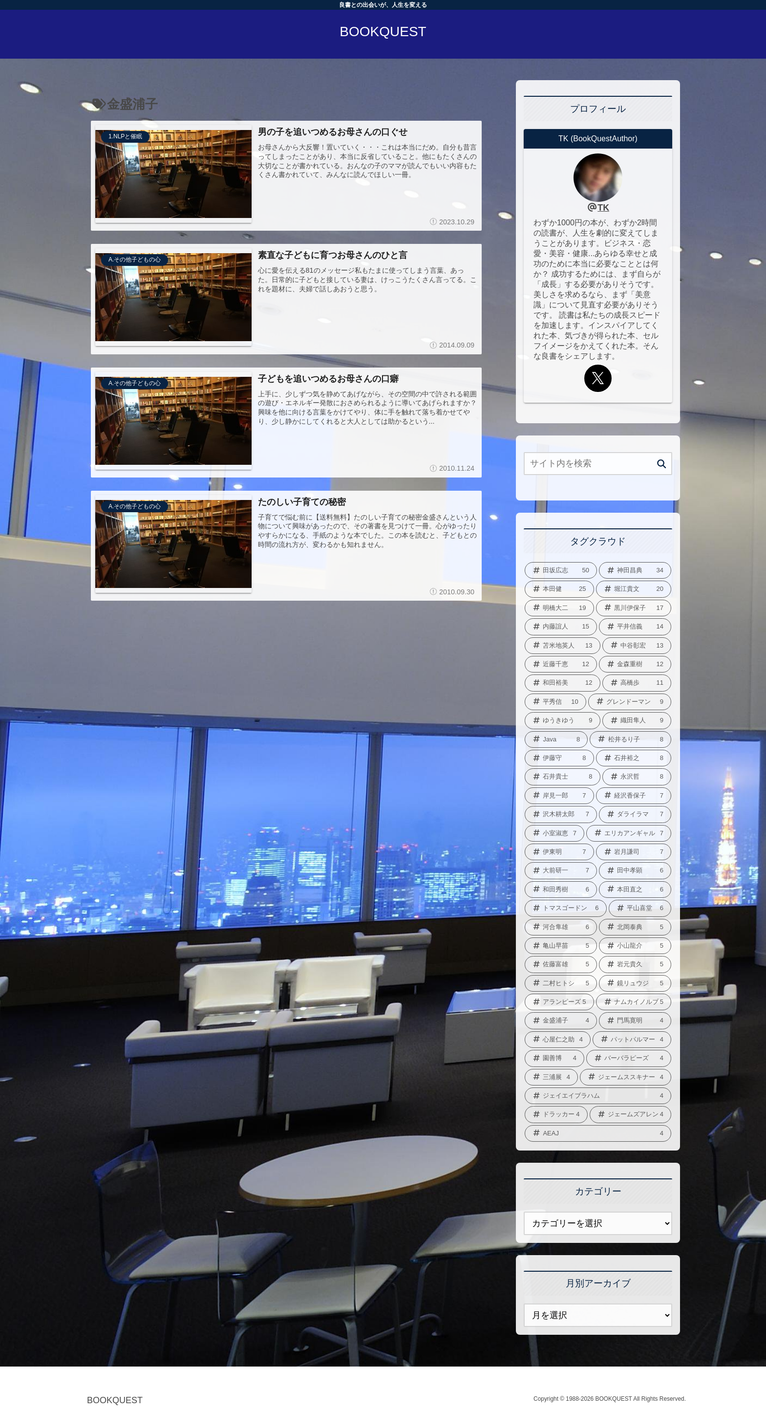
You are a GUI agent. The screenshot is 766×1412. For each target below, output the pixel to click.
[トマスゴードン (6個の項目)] (566, 908)
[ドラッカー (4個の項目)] (556, 1114)
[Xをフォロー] (598, 378)
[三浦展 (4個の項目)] (551, 1077)
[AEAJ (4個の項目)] (598, 1133)
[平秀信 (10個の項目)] (555, 702)
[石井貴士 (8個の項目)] (562, 776)
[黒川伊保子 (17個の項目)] (634, 608)
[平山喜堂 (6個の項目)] (640, 908)
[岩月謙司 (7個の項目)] (634, 852)
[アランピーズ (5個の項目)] (559, 1002)
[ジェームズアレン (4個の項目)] (631, 1114)
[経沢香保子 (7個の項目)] (634, 795)
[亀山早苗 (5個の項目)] (561, 945)
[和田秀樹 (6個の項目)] (561, 889)
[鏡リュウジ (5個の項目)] (635, 983)
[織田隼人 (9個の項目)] (637, 720)
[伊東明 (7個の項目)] (559, 852)
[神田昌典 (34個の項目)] (635, 570)
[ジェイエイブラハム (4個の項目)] (598, 1095)
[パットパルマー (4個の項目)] (632, 1039)
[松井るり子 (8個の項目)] (630, 739)
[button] (661, 464)
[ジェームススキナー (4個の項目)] (625, 1077)
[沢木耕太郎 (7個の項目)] (561, 814)
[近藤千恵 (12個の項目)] (561, 664)
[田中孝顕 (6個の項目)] (635, 870)
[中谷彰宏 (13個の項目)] (637, 645)
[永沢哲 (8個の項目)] (637, 776)
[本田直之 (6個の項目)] (635, 889)
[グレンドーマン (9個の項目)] (629, 702)
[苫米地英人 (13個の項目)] (562, 645)
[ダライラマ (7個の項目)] (635, 814)
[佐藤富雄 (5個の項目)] (561, 964)
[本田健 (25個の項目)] (559, 589)
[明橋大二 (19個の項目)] (559, 608)
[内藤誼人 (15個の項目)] (561, 626)
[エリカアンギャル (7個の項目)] (628, 833)
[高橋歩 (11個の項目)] (637, 682)
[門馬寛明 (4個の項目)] (635, 1020)
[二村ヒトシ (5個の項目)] (561, 983)
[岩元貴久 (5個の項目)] (635, 964)
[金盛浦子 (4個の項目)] (561, 1020)
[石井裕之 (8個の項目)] (634, 758)
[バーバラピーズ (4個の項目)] (628, 1058)
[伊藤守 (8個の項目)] (559, 758)
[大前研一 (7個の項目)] (561, 870)
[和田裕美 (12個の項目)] (562, 682)
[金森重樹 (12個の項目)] (635, 664)
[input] (598, 463)
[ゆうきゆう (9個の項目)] (562, 720)
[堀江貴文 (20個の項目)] (634, 589)
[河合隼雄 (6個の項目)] (561, 927)
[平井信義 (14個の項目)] (635, 626)
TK (603, 208)
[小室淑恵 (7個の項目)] (554, 833)
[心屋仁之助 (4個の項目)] (558, 1039)
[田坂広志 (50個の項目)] (561, 570)
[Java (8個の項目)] (556, 739)
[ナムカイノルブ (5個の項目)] (634, 1002)
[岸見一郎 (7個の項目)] (559, 795)
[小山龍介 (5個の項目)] (635, 945)
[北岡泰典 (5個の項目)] (635, 927)
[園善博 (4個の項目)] (554, 1058)
